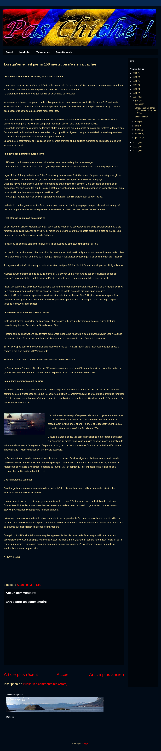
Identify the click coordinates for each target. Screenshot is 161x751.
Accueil (9, 52)
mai (137, 122)
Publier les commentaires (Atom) (45, 684)
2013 (135, 143)
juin (137, 100)
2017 (135, 85)
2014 (135, 97)
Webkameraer (43, 52)
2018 (135, 81)
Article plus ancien (106, 674)
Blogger (85, 743)
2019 (135, 77)
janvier (138, 138)
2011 (135, 151)
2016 (135, 89)
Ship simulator (141, 117)
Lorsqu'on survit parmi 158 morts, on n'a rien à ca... (145, 110)
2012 (135, 147)
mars (137, 130)
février (138, 134)
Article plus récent (21, 674)
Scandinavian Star (29, 584)
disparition (139, 104)
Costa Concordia (64, 52)
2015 (135, 93)
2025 (135, 73)
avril (137, 126)
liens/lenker (24, 52)
